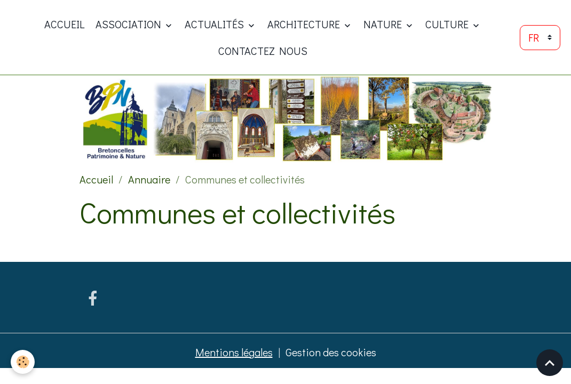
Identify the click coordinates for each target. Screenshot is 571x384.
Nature (383, 24)
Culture (448, 24)
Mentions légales (234, 352)
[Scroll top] (549, 362)
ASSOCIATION (129, 24)
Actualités (215, 24)
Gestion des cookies (331, 352)
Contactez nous (262, 51)
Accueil (64, 24)
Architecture (304, 24)
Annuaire (149, 179)
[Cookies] (23, 362)
